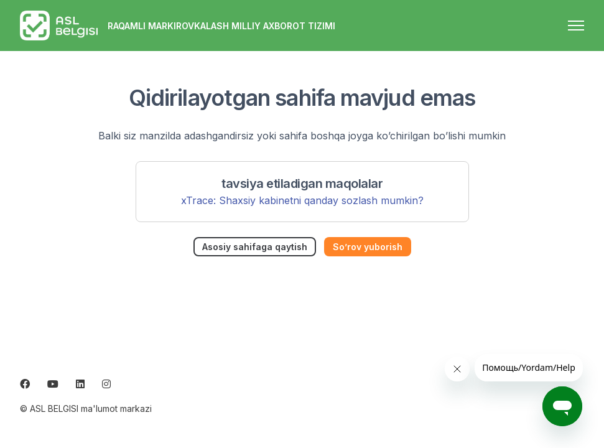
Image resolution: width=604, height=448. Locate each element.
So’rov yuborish (367, 246)
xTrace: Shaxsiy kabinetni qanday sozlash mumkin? (302, 200)
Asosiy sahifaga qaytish (254, 246)
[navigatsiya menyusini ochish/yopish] (576, 25)
